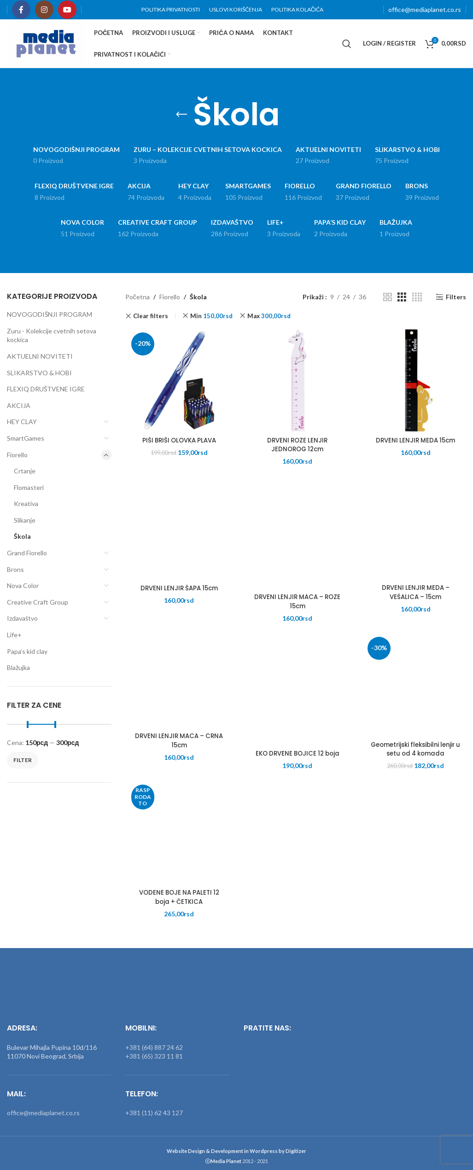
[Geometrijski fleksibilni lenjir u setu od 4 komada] (414, 686)
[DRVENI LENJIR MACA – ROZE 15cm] (295, 538)
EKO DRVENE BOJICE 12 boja (295, 755)
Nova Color (23, 585)
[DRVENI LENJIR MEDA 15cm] (414, 381)
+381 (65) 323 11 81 (154, 1051)
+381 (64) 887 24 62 (154, 1042)
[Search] (347, 44)
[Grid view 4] (417, 297)
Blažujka (18, 667)
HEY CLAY (22, 421)
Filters (456, 297)
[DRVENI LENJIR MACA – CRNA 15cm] (177, 677)
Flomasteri (29, 487)
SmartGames (25, 438)
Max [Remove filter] (269, 316)
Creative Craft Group (37, 602)
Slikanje (24, 520)
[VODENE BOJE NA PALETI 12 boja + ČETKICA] (177, 833)
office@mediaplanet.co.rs (424, 9)
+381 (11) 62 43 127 (154, 1108)
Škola (22, 536)
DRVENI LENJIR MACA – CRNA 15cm (177, 742)
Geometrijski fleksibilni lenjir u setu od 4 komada (414, 751)
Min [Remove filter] (211, 316)
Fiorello (17, 455)
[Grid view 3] (401, 297)
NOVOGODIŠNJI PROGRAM (49, 314)
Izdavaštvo (22, 618)
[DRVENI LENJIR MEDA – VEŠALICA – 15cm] (414, 529)
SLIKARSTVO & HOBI (39, 373)
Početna (137, 297)
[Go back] (181, 114)
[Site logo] (46, 43)
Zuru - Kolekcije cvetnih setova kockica (51, 335)
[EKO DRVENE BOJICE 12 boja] (295, 694)
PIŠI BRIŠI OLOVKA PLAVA (177, 442)
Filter (22, 760)
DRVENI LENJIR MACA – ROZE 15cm (295, 603)
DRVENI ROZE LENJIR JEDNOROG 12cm (295, 446)
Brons (15, 569)
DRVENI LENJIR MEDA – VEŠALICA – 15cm (414, 594)
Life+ (14, 635)
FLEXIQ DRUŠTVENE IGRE (46, 389)
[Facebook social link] (21, 9)
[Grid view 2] (387, 297)
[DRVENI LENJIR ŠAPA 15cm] (177, 529)
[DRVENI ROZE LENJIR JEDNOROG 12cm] (295, 381)
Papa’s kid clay (27, 651)
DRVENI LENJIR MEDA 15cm (414, 442)
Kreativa (26, 503)
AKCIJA (18, 405)
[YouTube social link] (67, 9)
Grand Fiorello (27, 553)
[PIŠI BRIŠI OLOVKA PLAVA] (177, 381)
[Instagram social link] (44, 9)
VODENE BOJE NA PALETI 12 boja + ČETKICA (177, 899)
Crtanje (24, 471)
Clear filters (150, 316)
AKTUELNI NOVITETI (40, 356)
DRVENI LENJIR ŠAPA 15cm (177, 589)
